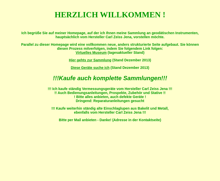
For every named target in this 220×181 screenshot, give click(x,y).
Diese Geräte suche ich (90, 68)
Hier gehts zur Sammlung (90, 60)
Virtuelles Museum (91, 53)
